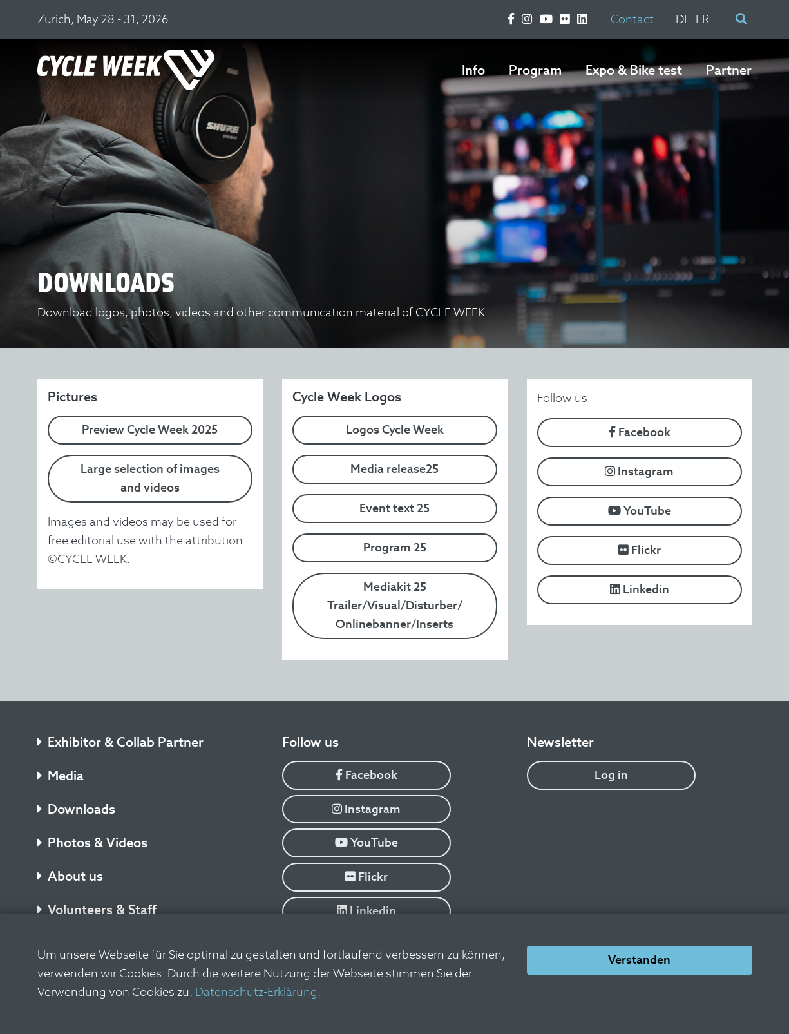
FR (703, 19)
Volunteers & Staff (97, 909)
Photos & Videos (92, 842)
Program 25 (394, 547)
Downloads (76, 809)
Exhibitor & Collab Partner (120, 742)
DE (683, 19)
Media (60, 775)
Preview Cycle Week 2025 (150, 429)
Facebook (639, 432)
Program (535, 70)
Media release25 (394, 468)
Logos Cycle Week (395, 429)
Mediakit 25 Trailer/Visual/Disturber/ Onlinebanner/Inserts (394, 605)
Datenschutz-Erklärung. (258, 991)
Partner (729, 70)
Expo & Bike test (633, 70)
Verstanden (639, 959)
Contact (632, 19)
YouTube (639, 510)
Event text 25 (394, 508)
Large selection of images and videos (150, 478)
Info (473, 70)
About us (70, 876)
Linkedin (639, 589)
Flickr (639, 549)
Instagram (639, 471)
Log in (611, 774)
